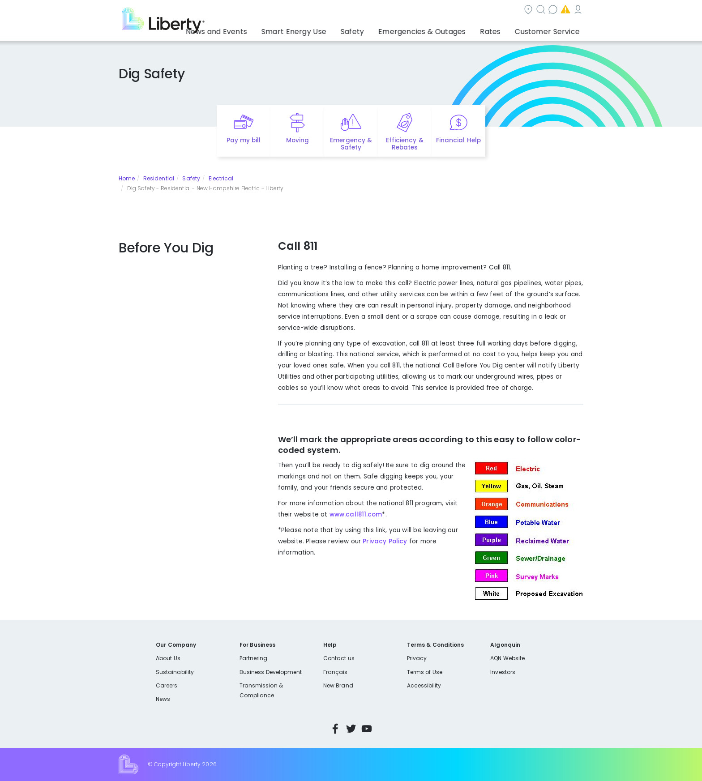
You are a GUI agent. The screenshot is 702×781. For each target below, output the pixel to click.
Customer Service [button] (550, 29)
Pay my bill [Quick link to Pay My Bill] (244, 140)
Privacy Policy (384, 541)
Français (335, 672)
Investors (502, 672)
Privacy (417, 658)
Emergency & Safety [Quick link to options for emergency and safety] (351, 144)
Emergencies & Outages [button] (438, 29)
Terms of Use (425, 672)
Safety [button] (375, 29)
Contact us (452, 10)
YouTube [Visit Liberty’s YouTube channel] (366, 728)
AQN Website (507, 658)
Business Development (271, 672)
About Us (168, 658)
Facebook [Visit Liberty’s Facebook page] (335, 728)
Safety (191, 178)
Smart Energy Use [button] (324, 29)
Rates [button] (499, 29)
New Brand (338, 685)
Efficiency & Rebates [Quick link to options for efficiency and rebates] (404, 144)
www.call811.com (356, 514)
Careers (166, 685)
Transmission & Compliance (261, 690)
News (163, 699)
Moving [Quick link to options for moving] (297, 140)
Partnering (254, 658)
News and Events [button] (255, 29)
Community (356, 10)
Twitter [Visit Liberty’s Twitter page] (351, 728)
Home (127, 178)
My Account (563, 10)
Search (404, 10)
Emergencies (507, 10)
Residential (158, 178)
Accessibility (424, 685)
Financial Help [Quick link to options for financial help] (458, 140)
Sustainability (175, 672)
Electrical (221, 178)
